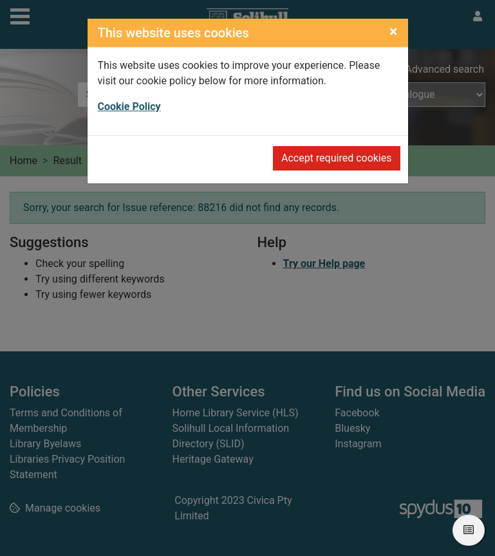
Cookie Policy (129, 106)
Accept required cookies (336, 158)
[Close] (393, 32)
